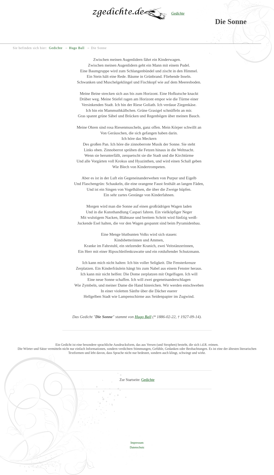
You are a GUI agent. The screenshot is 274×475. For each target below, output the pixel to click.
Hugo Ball (143, 316)
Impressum (137, 442)
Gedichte (148, 380)
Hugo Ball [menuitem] (76, 48)
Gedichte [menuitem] (55, 48)
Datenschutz (137, 447)
